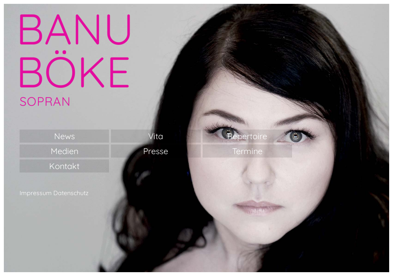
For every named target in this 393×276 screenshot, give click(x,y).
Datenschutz (71, 193)
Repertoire (247, 136)
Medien (64, 151)
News (64, 136)
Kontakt (64, 166)
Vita (155, 136)
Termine (247, 151)
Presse (155, 151)
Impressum (36, 193)
